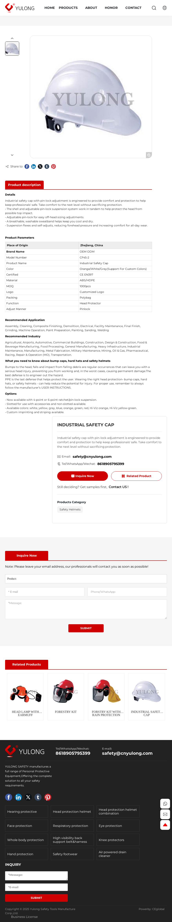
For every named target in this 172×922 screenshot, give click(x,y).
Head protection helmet (72, 812)
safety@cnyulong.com (92, 457)
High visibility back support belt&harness (70, 840)
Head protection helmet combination (118, 811)
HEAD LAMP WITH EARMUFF (25, 713)
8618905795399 (110, 464)
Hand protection (20, 854)
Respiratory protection (70, 826)
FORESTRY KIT (66, 711)
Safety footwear (65, 854)
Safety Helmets (70, 509)
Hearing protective (22, 812)
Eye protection (110, 826)
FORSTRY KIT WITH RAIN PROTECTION (106, 713)
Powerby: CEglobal (152, 909)
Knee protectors (111, 840)
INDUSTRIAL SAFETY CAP (146, 713)
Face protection (19, 826)
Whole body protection (25, 840)
